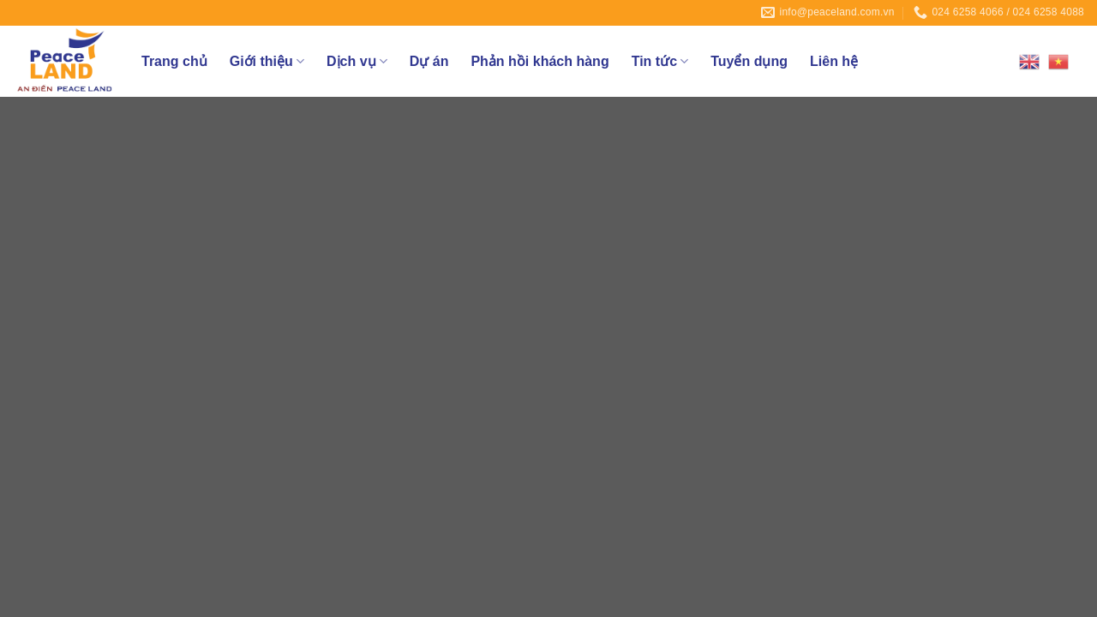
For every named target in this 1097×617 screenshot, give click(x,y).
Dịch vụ (357, 61)
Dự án (429, 61)
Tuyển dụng (749, 61)
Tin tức (660, 61)
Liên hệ (834, 61)
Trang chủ (174, 61)
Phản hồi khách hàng (539, 61)
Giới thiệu (267, 61)
